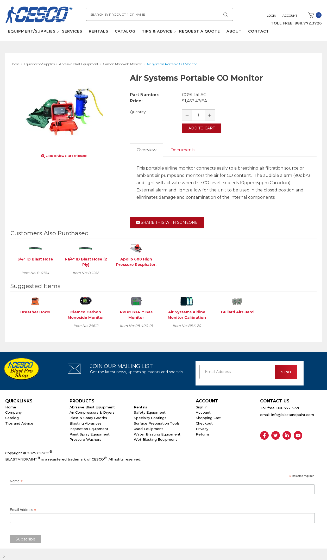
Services (72, 31)
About (234, 31)
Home (10, 407)
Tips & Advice (157, 31)
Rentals (98, 31)
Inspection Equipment (89, 429)
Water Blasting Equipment (157, 434)
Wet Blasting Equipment (155, 439)
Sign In (201, 407)
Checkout (204, 423)
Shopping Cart (208, 418)
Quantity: (138, 112)
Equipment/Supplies (31, 31)
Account (289, 15)
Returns (203, 434)
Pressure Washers (85, 439)
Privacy (202, 429)
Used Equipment (148, 429)
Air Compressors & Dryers (92, 412)
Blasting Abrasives (86, 423)
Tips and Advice (19, 423)
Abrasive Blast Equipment (92, 407)
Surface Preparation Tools (157, 423)
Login (271, 15)
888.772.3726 (308, 23)
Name (16, 481)
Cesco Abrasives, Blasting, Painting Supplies (39, 15)
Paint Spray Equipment (90, 434)
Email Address (23, 509)
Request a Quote (199, 31)
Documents (183, 149)
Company (13, 412)
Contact (258, 31)
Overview (146, 149)
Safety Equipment (150, 412)
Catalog (125, 31)
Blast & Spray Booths (88, 418)
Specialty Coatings (150, 418)
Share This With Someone (167, 222)
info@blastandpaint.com (292, 415)
